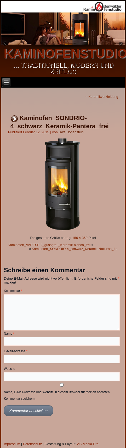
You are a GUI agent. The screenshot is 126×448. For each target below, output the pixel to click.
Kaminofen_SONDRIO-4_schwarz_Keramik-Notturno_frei (75, 249)
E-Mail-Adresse (15, 351)
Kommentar (13, 291)
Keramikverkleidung (101, 97)
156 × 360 (80, 238)
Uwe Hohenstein (71, 132)
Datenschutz (32, 444)
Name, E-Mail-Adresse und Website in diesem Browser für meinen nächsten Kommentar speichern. (57, 395)
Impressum (11, 444)
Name (9, 333)
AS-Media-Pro (88, 444)
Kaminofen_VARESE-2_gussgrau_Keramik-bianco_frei (49, 245)
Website (9, 369)
